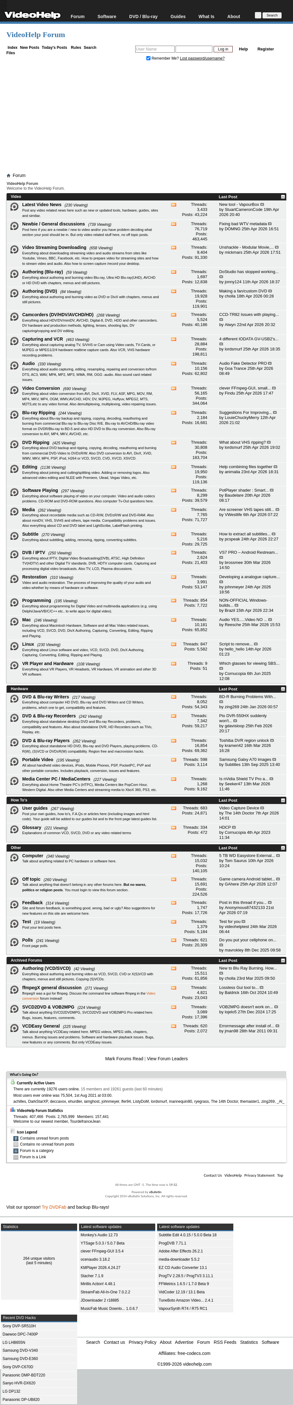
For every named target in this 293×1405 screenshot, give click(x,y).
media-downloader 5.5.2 (179, 1259)
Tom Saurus (236, 860)
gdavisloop (234, 725)
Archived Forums (26, 960)
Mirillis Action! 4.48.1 (98, 1284)
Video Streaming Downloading (54, 247)
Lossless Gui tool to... (239, 987)
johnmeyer (234, 587)
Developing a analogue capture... (249, 576)
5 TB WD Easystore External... (247, 855)
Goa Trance (235, 368)
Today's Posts (54, 47)
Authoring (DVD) (39, 291)
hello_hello (234, 649)
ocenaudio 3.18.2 (95, 1259)
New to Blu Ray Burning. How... (248, 968)
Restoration (34, 576)
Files (10, 53)
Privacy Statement (259, 1175)
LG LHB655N (14, 1342)
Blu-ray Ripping (38, 412)
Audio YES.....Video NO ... (243, 619)
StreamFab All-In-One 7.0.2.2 (105, 1292)
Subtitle (30, 534)
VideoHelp (233, 1175)
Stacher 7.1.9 (92, 1276)
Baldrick (232, 992)
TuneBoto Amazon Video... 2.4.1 (186, 1300)
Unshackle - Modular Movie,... (246, 247)
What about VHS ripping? (242, 442)
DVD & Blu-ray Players (46, 740)
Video (16, 196)
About (233, 16)
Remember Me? (163, 58)
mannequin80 (180, 1101)
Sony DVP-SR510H (19, 1326)
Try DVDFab (54, 1207)
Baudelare (234, 495)
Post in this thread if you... (243, 902)
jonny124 (233, 281)
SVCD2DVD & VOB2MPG (48, 1007)
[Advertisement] (149, 118)
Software (106, 16)
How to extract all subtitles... (245, 534)
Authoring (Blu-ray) (42, 271)
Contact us (114, 1342)
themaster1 (249, 1101)
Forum (78, 16)
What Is (207, 16)
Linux (28, 644)
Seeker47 (234, 783)
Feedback (32, 902)
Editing (29, 466)
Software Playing (40, 490)
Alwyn (230, 324)
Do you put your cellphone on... (247, 940)
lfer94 (126, 1101)
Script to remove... (236, 644)
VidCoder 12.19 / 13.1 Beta (182, 1292)
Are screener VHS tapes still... (246, 509)
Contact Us (213, 1175)
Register (265, 49)
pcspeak (232, 539)
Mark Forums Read (124, 1058)
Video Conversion (41, 388)
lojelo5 (231, 1012)
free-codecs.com (193, 1353)
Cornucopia (235, 673)
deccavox (58, 1101)
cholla (230, 296)
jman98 (231, 1031)
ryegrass (201, 1101)
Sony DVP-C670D (18, 1367)
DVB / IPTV (33, 552)
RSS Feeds (225, 1342)
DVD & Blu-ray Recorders (49, 715)
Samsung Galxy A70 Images (245, 759)
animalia (232, 471)
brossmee (234, 562)
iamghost (92, 1101)
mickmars (234, 252)
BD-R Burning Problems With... (247, 696)
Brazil (230, 610)
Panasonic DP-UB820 (21, 1399)
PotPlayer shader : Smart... (244, 490)
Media (28, 509)
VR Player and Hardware (48, 663)
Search (90, 47)
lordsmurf (233, 349)
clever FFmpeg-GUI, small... (245, 388)
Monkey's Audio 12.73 (99, 1235)
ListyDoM (141, 1101)
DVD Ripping (36, 442)
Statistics (249, 1342)
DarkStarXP (38, 1101)
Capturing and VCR (42, 339)
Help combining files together (246, 466)
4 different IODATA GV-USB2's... (249, 339)
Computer (32, 855)
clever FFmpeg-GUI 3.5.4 (102, 1251)
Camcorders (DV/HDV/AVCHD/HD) (58, 314)
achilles (19, 1101)
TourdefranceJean (85, 1121)
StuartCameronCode (244, 209)
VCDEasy (93, 1042)
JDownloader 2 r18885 (100, 1300)
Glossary (31, 827)
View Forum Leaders (167, 1058)
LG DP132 (11, 1391)
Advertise (184, 1342)
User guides (35, 808)
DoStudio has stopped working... (249, 271)
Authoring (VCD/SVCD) (46, 968)
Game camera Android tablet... (247, 879)
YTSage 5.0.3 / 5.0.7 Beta (102, 1243)
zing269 (232, 706)
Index (12, 47)
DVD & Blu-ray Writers (45, 696)
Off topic (31, 879)
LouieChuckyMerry (242, 417)
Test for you (230, 921)
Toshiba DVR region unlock (244, 740)
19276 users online (63, 1089)
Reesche (233, 624)
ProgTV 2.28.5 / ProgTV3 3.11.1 (186, 1276)
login (83, 890)
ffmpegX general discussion (52, 987)
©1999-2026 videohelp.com (184, 1364)
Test (26, 921)
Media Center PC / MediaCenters (56, 778)
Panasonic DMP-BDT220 (24, 1375)
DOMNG (233, 228)
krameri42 (234, 745)
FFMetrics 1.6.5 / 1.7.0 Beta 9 (184, 1284)
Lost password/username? (202, 58)
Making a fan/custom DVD (243, 291)
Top (280, 1175)
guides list (89, 819)
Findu (230, 393)
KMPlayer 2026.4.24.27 (100, 1267)
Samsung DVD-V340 (20, 1350)
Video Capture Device (239, 808)
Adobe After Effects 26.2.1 (181, 1251)
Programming (36, 600)
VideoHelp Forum (35, 34)
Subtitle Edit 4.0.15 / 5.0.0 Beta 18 (187, 1235)
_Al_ (280, 1101)
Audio (28, 363)
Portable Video (37, 759)
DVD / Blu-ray (143, 16)
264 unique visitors (39, 1258)
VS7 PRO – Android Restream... (248, 552)
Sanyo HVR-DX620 (19, 1383)
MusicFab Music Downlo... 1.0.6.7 (109, 1308)
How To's (19, 800)
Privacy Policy (142, 1342)
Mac (26, 619)
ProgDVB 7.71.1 (172, 1243)
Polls (27, 940)
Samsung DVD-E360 (20, 1358)
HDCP (225, 827)
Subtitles (233, 764)
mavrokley (234, 950)
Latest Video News (41, 204)
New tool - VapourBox (239, 204)
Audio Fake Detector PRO (243, 363)
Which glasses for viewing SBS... (249, 663)
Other (16, 848)
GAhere (232, 884)
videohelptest (237, 926)
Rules (76, 47)
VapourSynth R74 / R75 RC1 (183, 1308)
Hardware (19, 689)
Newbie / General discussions (53, 223)
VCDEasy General (41, 1026)
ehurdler (75, 1101)
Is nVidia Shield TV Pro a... (244, 778)
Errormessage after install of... (246, 1025)
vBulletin (155, 1192)
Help (243, 49)
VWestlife (233, 514)
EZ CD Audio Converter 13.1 (183, 1267)
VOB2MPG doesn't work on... (246, 1006)
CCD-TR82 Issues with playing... (249, 314)
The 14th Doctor (239, 813)
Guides (177, 16)
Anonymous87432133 (245, 907)
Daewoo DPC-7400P (20, 1334)
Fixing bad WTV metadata (243, 223)
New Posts (29, 47)
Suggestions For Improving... (245, 412)
